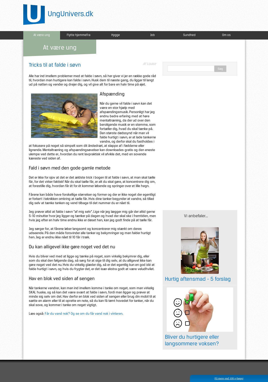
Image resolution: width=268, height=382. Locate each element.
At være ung (41, 35)
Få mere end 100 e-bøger (229, 378)
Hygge (115, 35)
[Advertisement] (200, 111)
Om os (226, 35)
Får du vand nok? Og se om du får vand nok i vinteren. (84, 314)
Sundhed (189, 35)
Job (152, 35)
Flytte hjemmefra (78, 35)
